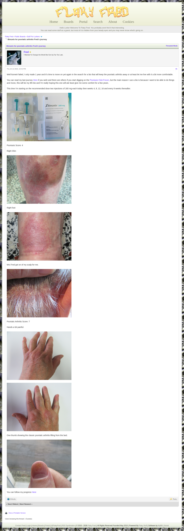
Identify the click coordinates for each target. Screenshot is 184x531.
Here (35, 80)
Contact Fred (20, 526)
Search (98, 22)
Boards (68, 22)
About (112, 22)
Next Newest (25, 504)
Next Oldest (13, 504)
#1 (176, 69)
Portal (83, 22)
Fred (26, 52)
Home (54, 22)
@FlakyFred (56, 526)
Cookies (128, 22)
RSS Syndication (68, 526)
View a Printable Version (17, 513)
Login (29, 526)
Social (166, 526)
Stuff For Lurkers (33, 37)
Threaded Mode (172, 46)
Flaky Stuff (142, 526)
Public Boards (20, 37)
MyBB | (161, 526)
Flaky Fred (9, 37)
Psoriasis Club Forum (99, 80)
